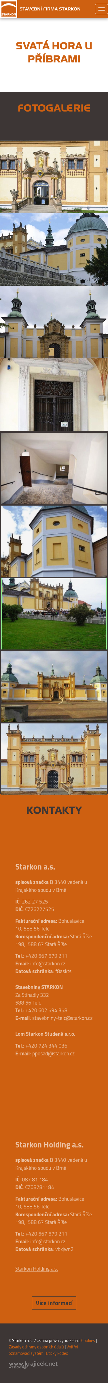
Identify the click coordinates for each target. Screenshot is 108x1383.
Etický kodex (57, 1353)
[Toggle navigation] (101, 9)
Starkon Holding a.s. (38, 1261)
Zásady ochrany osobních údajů (36, 1347)
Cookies (88, 1340)
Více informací (54, 1303)
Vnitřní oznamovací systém (43, 1350)
